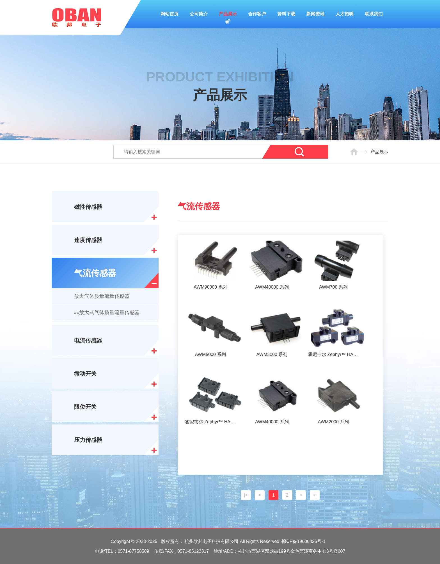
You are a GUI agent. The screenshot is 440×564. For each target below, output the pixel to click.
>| (315, 495)
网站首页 (169, 14)
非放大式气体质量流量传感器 (107, 312)
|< (246, 495)
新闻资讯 (315, 14)
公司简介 (199, 14)
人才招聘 (345, 14)
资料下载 (286, 14)
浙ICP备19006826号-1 (303, 541)
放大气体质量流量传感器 (102, 296)
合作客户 (257, 14)
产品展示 (228, 14)
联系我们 (374, 14)
